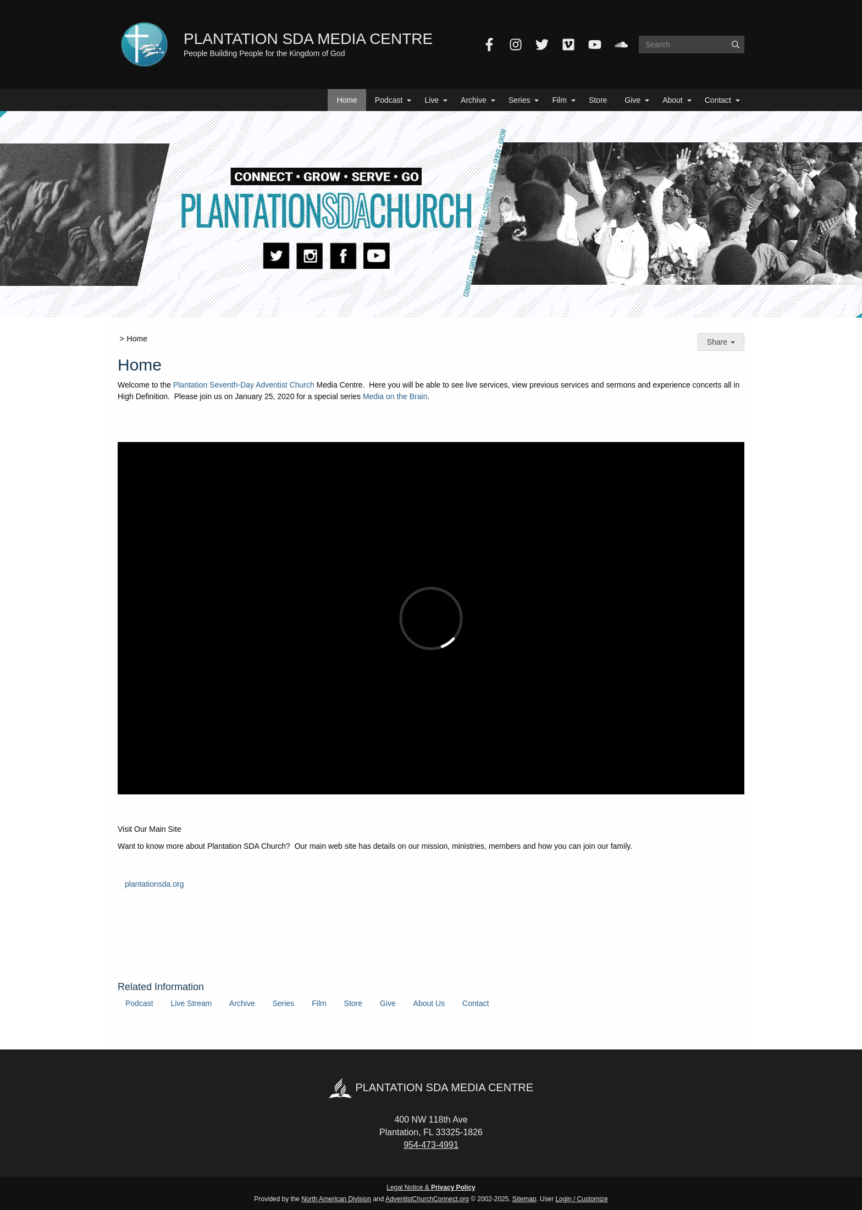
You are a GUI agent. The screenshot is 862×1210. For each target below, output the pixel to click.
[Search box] (691, 44)
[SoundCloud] (621, 44)
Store (598, 100)
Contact (718, 100)
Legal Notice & (430, 1187)
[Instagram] (515, 44)
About (672, 100)
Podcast (389, 100)
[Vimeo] (568, 44)
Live (431, 100)
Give (632, 100)
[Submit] (735, 44)
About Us (429, 1003)
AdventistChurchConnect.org (427, 1199)
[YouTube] (595, 44)
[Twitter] (542, 44)
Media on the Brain (395, 396)
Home (346, 100)
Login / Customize (582, 1199)
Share (721, 342)
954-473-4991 (431, 1145)
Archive (474, 100)
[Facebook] (489, 44)
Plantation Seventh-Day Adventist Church (243, 384)
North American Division (336, 1199)
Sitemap (524, 1199)
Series (520, 100)
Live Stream (191, 1003)
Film (559, 100)
